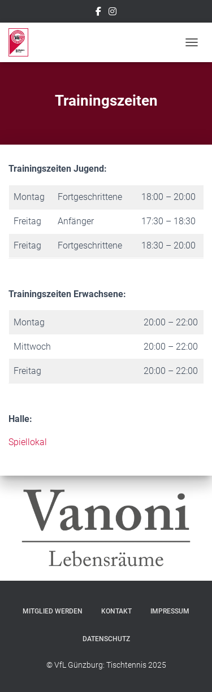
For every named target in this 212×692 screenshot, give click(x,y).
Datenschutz (106, 639)
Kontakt (116, 611)
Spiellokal (27, 442)
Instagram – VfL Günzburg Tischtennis (112, 13)
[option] (106, 528)
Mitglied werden (53, 611)
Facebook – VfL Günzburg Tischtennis (98, 13)
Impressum (169, 611)
